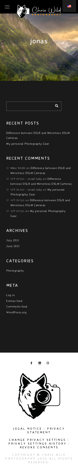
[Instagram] (49, 364)
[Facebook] (33, 364)
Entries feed (14, 301)
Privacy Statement (46, 430)
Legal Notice (27, 428)
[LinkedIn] (40, 364)
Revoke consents (39, 447)
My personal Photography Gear (27, 143)
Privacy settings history (37, 443)
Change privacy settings (37, 440)
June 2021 (13, 246)
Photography (15, 270)
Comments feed (16, 306)
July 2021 (12, 240)
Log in (10, 295)
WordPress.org (16, 312)
